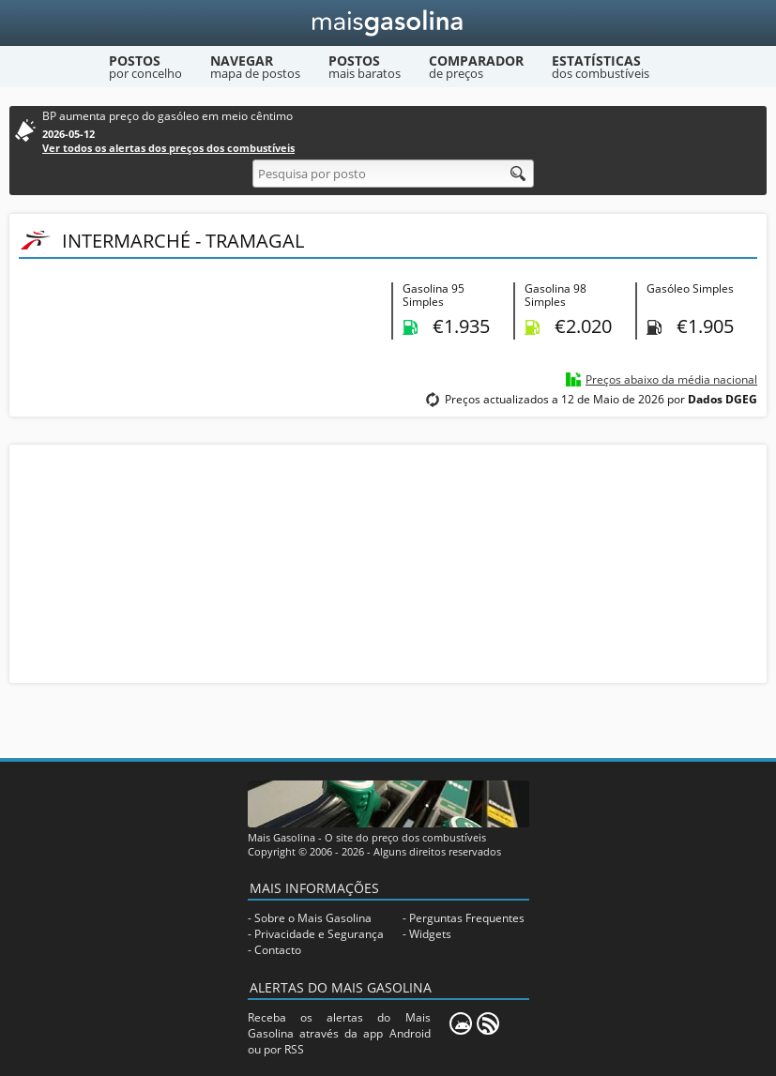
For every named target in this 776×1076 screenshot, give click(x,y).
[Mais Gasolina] (388, 23)
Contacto (277, 950)
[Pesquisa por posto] (393, 173)
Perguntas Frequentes (467, 918)
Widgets (430, 934)
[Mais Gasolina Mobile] (460, 1023)
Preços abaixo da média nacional (671, 379)
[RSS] (488, 1023)
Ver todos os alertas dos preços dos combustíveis (168, 148)
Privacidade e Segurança (319, 934)
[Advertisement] (388, 562)
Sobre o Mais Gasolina (313, 918)
